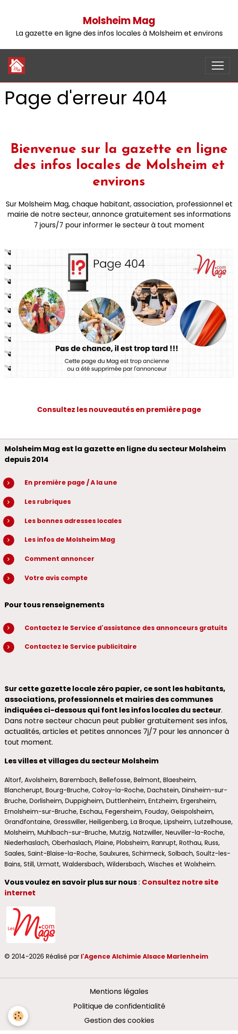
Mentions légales (119, 991)
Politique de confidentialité (119, 1006)
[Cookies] (18, 1016)
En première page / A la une (71, 482)
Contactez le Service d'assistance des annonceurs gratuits (126, 627)
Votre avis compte (56, 577)
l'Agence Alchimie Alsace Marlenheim (144, 956)
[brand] (18, 65)
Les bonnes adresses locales (73, 520)
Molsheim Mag (119, 21)
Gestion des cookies (119, 1020)
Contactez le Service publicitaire (81, 646)
